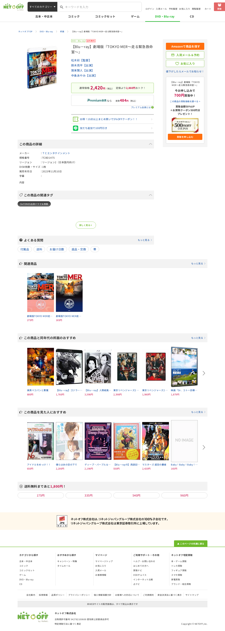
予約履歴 (173, 8)
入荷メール (161, 8)
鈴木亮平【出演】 (82, 65)
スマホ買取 (176, 574)
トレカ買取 (176, 565)
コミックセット (105, 16)
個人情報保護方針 (102, 594)
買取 (219, 8)
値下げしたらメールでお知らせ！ (185, 71)
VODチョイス (139, 574)
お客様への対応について (127, 594)
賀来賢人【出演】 (82, 70)
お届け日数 (57, 249)
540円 (136, 495)
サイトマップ (192, 594)
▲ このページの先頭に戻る (190, 543)
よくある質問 (88, 240)
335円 (88, 495)
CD (192, 16)
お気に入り (184, 8)
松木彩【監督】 (81, 60)
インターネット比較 (143, 579)
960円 (184, 495)
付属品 (24, 249)
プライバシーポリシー (79, 594)
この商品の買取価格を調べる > (185, 101)
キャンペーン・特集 (67, 561)
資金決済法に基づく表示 (170, 594)
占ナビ (136, 583)
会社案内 (30, 594)
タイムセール (63, 565)
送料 (39, 249)
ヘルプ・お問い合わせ (144, 561)
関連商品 (115, 263)
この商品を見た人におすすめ (115, 412)
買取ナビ (137, 570)
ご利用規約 (148, 594)
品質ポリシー (58, 594)
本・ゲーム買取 (179, 561)
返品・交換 (79, 249)
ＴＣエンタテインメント (56, 153)
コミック (74, 16)
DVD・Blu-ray (164, 16)
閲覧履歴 (196, 8)
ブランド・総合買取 (181, 583)
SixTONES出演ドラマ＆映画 (34, 203)
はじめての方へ (141, 565)
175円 (41, 495)
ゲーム (135, 16)
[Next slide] (203, 373)
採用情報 (43, 594)
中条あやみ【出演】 (84, 75)
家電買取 (175, 579)
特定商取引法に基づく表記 (68, 623)
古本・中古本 (44, 16)
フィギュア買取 (179, 570)
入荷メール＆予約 (188, 55)
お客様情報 (100, 574)
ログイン (150, 8)
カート (208, 8)
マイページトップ (104, 561)
